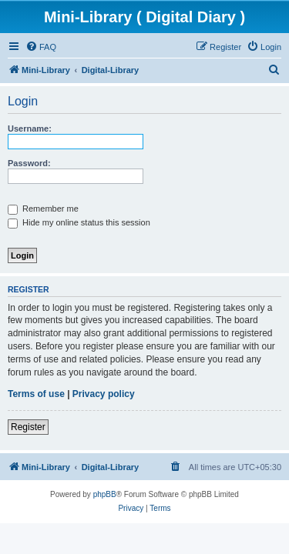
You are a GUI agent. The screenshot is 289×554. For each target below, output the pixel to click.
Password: (29, 163)
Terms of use (36, 394)
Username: (30, 128)
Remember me (43, 208)
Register (28, 427)
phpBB (104, 494)
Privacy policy (103, 394)
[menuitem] (40, 47)
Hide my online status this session (79, 222)
